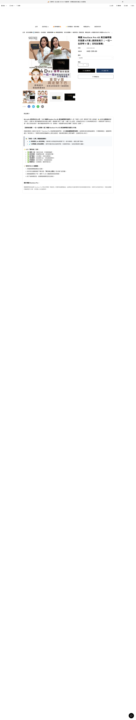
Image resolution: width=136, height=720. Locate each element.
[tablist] (68, 114)
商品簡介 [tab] (27, 114)
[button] (74, 97)
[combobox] (96, 58)
